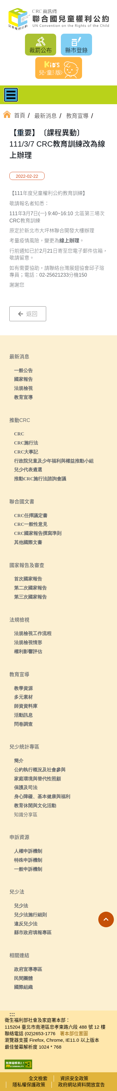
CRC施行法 (26, 442)
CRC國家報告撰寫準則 (38, 533)
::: (20, 132)
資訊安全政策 (74, 1078)
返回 (27, 314)
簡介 (18, 760)
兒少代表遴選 (28, 469)
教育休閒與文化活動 (35, 805)
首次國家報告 (28, 578)
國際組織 (23, 987)
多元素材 (23, 697)
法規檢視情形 (28, 642)
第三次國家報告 (30, 596)
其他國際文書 (28, 542)
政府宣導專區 (28, 969)
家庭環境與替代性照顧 (37, 778)
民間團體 (23, 978)
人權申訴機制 (28, 851)
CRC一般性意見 (31, 524)
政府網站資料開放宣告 (81, 1084)
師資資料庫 (25, 706)
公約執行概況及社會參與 (40, 769)
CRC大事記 (26, 451)
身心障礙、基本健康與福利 (42, 796)
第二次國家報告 (30, 587)
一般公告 (23, 370)
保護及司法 (25, 787)
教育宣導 (23, 397)
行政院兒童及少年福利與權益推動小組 (54, 460)
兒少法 (21, 905)
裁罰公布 (40, 50)
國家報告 (23, 379)
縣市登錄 (76, 50)
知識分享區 (25, 814)
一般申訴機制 (28, 869)
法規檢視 (23, 388)
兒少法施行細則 (30, 914)
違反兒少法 (25, 923)
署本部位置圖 (74, 1033)
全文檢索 (38, 1078)
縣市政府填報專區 (32, 932)
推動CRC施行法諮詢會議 (40, 478)
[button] (106, 919)
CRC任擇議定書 (31, 515)
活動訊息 (23, 715)
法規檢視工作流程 (32, 633)
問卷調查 (23, 724)
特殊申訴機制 (28, 860)
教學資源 (23, 688)
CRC (19, 433)
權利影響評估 (28, 651)
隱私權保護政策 (28, 1084)
